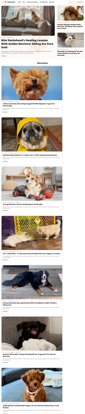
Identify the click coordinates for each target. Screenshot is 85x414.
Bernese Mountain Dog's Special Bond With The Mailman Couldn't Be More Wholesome (42, 121)
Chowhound (11, 401)
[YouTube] (70, 2)
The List (66, 403)
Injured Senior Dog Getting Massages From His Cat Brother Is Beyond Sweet (70, 155)
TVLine (76, 403)
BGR (7, 401)
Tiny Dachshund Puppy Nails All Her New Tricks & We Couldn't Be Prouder (42, 259)
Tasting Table (53, 403)
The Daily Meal (60, 403)
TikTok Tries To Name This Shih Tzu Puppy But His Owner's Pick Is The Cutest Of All (42, 365)
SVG (49, 403)
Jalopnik (68, 401)
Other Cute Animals (32, 2)
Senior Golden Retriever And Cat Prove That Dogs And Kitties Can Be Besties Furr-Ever (14, 365)
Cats (24, 2)
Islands (64, 401)
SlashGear (45, 403)
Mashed (77, 401)
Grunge (42, 401)
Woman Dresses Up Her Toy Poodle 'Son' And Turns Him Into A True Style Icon (69, 224)
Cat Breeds (59, 49)
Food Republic (26, 401)
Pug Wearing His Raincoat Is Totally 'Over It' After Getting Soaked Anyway (41, 86)
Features (51, 2)
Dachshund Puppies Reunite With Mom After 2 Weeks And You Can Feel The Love (13, 293)
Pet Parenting (44, 2)
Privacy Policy (45, 394)
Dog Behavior (4, 37)
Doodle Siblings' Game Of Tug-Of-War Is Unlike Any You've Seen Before (41, 293)
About (37, 394)
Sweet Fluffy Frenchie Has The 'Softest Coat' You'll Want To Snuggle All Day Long (42, 155)
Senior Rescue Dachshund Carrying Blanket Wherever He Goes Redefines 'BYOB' (70, 190)
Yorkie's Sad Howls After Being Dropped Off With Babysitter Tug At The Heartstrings (14, 86)
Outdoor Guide (22, 403)
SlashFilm (40, 403)
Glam (39, 401)
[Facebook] (68, 2)
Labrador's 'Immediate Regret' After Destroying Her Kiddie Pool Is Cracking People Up (70, 293)
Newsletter (79, 2)
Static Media (35, 396)
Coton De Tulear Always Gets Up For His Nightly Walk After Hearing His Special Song (41, 224)
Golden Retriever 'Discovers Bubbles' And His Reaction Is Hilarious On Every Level (13, 190)
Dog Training (5, 151)
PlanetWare (29, 403)
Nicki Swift (16, 403)
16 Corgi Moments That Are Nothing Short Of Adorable (69, 85)
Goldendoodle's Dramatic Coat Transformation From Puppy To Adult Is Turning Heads (14, 259)
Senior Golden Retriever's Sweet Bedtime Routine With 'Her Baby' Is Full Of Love (69, 259)
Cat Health (5, 220)
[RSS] (74, 2)
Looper (73, 401)
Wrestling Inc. (45, 404)
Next (45, 383)
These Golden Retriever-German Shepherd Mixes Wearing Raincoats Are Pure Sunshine (41, 330)
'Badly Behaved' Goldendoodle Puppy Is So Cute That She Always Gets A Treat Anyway (14, 155)
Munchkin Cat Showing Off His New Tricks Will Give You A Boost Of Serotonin (70, 53)
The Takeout (71, 403)
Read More (3, 55)
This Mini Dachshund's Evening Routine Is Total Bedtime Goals (70, 364)
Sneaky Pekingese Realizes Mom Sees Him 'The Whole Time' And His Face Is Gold (70, 26)
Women (39, 404)
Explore (16, 401)
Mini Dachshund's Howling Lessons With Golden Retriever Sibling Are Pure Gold (27, 44)
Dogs (19, 2)
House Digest (55, 401)
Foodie (20, 401)
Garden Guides (33, 401)
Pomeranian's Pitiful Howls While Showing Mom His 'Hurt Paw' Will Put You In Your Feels (42, 190)
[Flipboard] (72, 2)
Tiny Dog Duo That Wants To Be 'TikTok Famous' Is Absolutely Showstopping (14, 329)
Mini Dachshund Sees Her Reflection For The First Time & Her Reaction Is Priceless (70, 329)
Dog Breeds (5, 82)
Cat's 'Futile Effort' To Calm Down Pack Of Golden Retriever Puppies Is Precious (14, 121)
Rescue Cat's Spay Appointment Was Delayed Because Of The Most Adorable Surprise (14, 224)
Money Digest (10, 403)
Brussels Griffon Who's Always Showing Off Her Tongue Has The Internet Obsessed (70, 121)
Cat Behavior (5, 116)
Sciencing (35, 403)
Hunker (60, 401)
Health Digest (48, 401)
